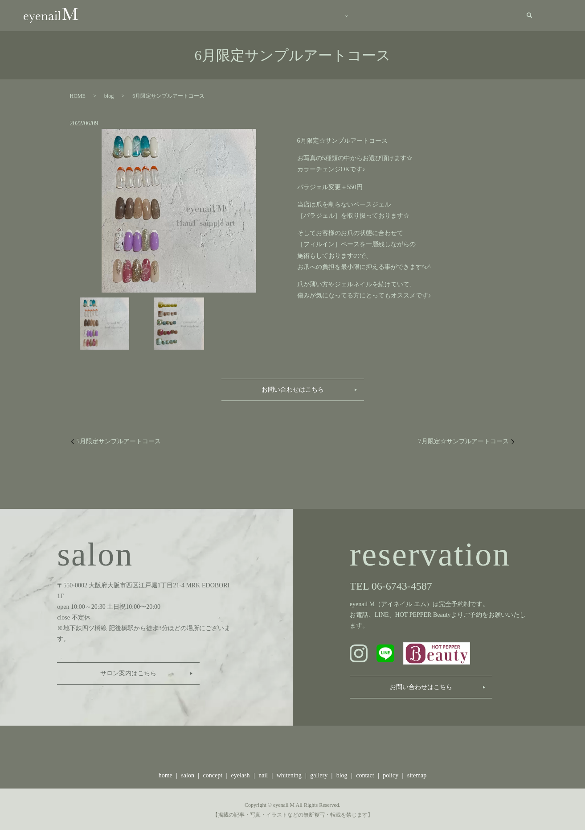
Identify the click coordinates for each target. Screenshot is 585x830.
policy (390, 773)
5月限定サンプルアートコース (119, 439)
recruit (461, 15)
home (170, 15)
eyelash (240, 773)
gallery (384, 15)
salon (209, 15)
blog (424, 15)
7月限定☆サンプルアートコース (463, 439)
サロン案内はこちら (128, 671)
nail (263, 773)
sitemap (417, 773)
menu (298, 15)
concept (255, 15)
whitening (289, 773)
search (529, 14)
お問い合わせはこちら (293, 387)
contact (501, 15)
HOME (78, 94)
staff (341, 15)
